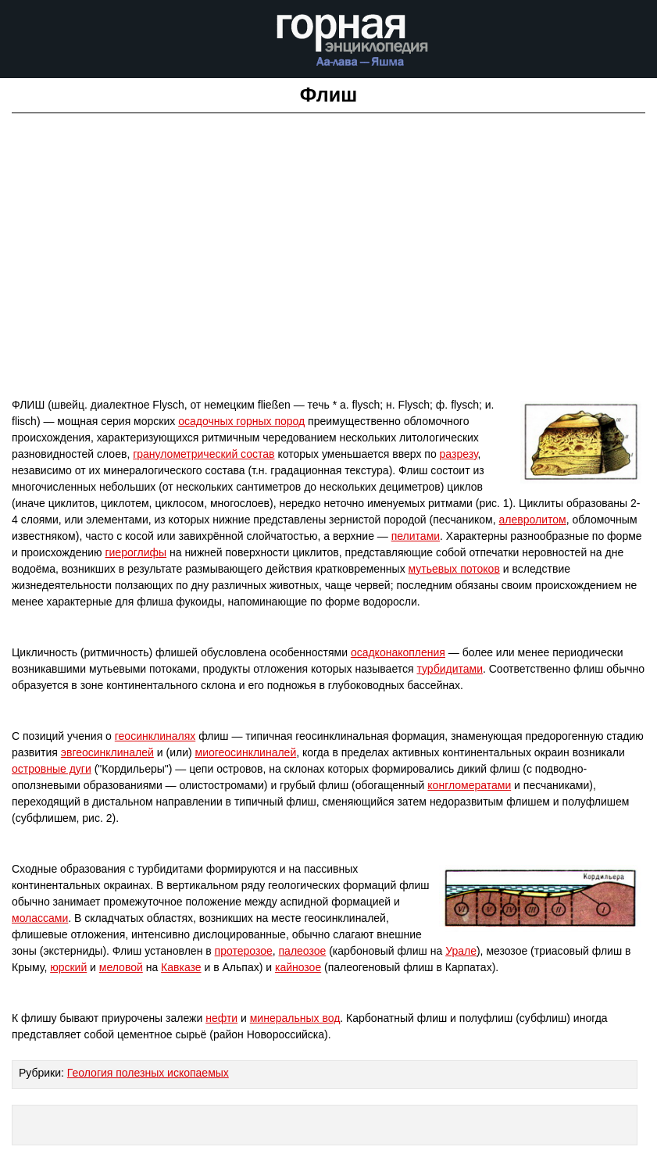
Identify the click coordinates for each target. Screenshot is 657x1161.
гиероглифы (135, 552)
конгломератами (469, 785)
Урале (461, 951)
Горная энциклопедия (353, 45)
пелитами (415, 536)
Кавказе (181, 967)
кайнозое (298, 967)
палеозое (303, 951)
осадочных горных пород (241, 421)
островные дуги (51, 769)
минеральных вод (295, 1018)
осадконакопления (398, 652)
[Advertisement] (328, 284)
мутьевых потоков (454, 569)
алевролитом (532, 519)
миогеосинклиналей (246, 752)
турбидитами (449, 669)
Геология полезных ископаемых (148, 1072)
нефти (221, 1018)
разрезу (459, 454)
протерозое (244, 951)
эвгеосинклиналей (107, 752)
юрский (68, 967)
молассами (40, 918)
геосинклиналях (155, 736)
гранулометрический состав (203, 454)
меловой (121, 967)
